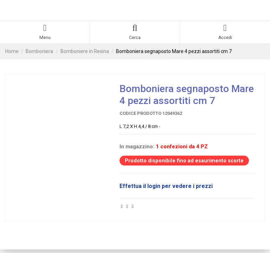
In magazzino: (137, 147)
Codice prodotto (140, 114)
